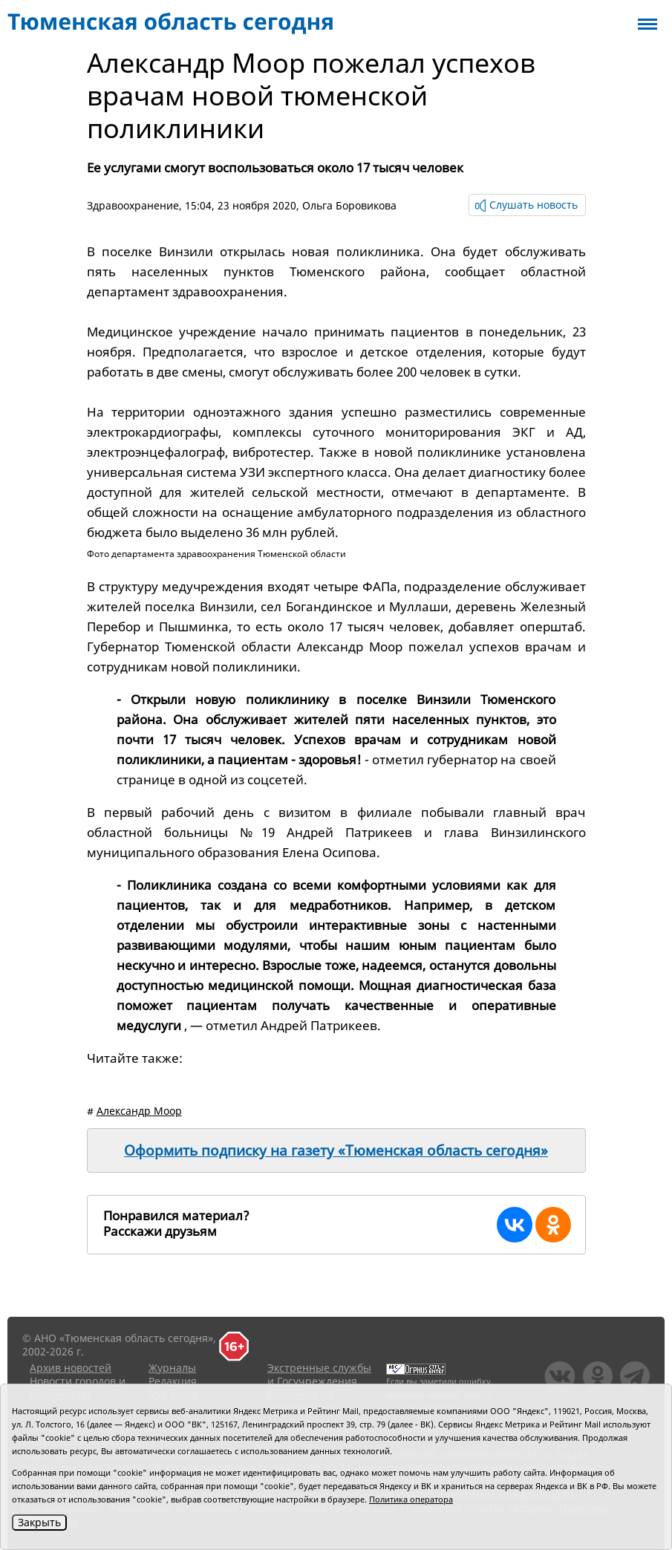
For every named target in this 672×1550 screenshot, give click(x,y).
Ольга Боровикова (349, 205)
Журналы (172, 1368)
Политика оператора (411, 1499)
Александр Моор (139, 1111)
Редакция (173, 1381)
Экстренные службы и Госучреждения (319, 1374)
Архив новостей (70, 1368)
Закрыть (39, 1522)
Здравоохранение (133, 205)
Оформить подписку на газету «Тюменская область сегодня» (336, 1150)
